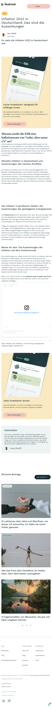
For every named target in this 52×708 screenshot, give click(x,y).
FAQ (2, 656)
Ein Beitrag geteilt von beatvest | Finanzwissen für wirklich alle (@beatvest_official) (27, 337)
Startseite (5, 651)
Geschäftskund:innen (8, 661)
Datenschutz (40, 656)
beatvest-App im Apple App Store (38, 276)
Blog (24, 656)
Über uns (25, 651)
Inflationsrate (9, 215)
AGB (37, 661)
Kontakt (25, 666)
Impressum (39, 651)
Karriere (25, 661)
